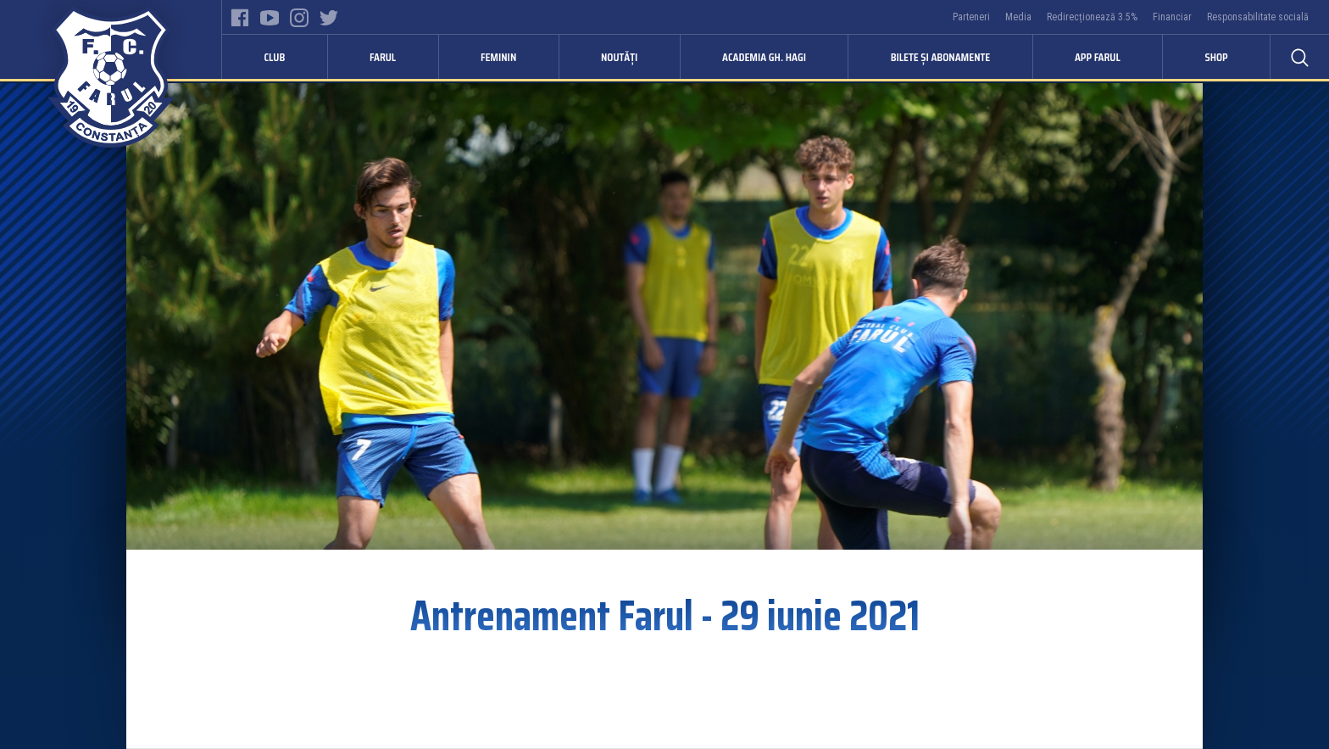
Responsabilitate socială (1258, 17)
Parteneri (971, 17)
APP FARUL (1097, 57)
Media (1018, 17)
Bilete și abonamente (941, 57)
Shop (1215, 57)
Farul (383, 57)
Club (275, 57)
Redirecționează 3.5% (1092, 17)
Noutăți (619, 57)
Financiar (1172, 17)
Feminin (498, 57)
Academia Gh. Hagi (764, 57)
